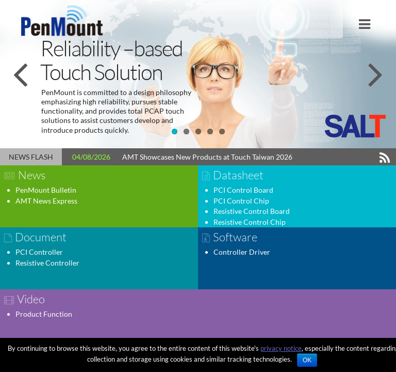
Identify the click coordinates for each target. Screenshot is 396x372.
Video (31, 299)
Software (235, 237)
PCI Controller (39, 251)
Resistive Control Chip (249, 222)
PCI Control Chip (241, 200)
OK (307, 360)
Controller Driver (241, 251)
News (31, 175)
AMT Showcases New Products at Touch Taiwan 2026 (207, 156)
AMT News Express (46, 200)
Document (41, 237)
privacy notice (281, 348)
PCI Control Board (243, 189)
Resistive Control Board (251, 211)
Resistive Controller (47, 262)
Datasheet (238, 175)
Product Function (43, 313)
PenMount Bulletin (45, 189)
